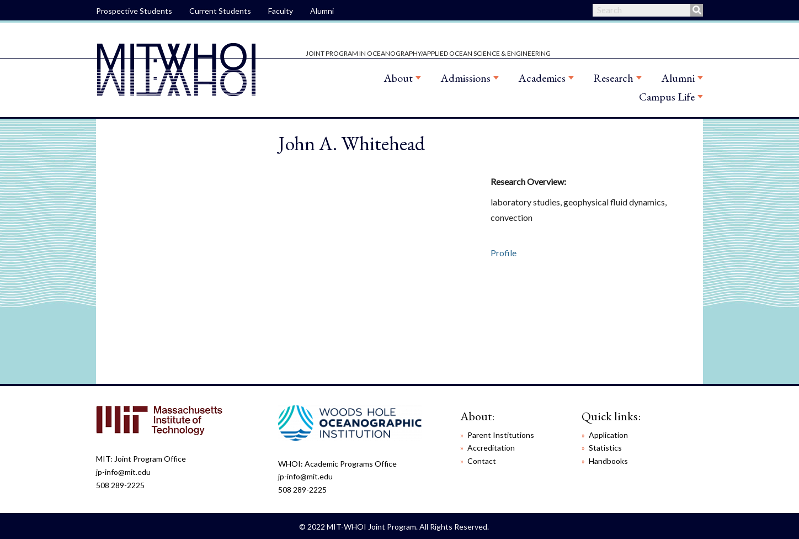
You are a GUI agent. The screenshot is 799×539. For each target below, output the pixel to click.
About (398, 78)
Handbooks (608, 461)
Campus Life (667, 96)
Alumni (322, 10)
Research (613, 78)
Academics (542, 78)
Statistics (605, 447)
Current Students (220, 10)
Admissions (465, 78)
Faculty (280, 10)
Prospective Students (134, 10)
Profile (503, 252)
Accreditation (491, 447)
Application (608, 435)
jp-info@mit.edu (123, 472)
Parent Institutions (500, 435)
